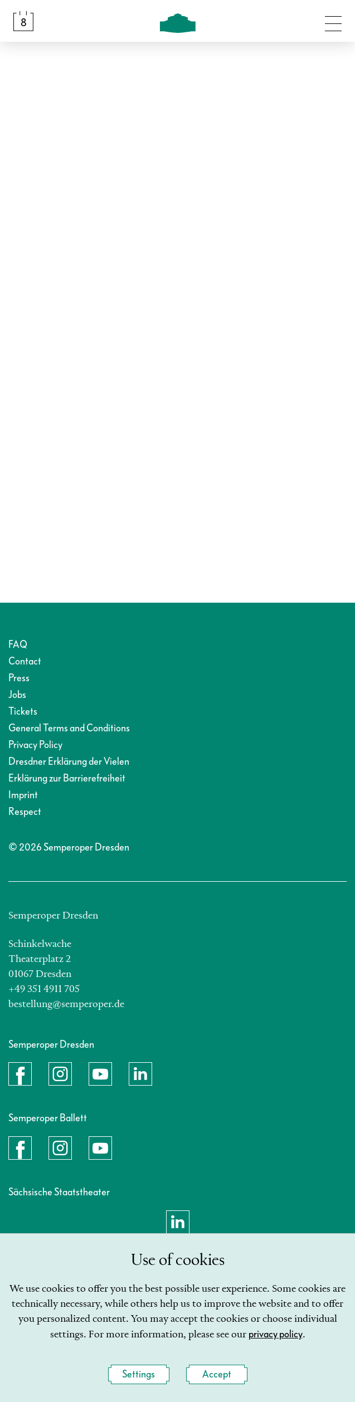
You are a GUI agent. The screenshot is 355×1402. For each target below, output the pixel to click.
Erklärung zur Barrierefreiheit (66, 778)
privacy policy (276, 1334)
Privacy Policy (35, 745)
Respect (24, 812)
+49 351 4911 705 (44, 989)
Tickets (22, 711)
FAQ (17, 644)
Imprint (23, 795)
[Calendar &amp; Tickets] (23, 21)
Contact (24, 661)
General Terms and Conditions (69, 728)
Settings (138, 1374)
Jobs (17, 695)
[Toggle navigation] (333, 21)
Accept (216, 1374)
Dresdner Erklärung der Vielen (68, 761)
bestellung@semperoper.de (66, 1004)
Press (19, 678)
